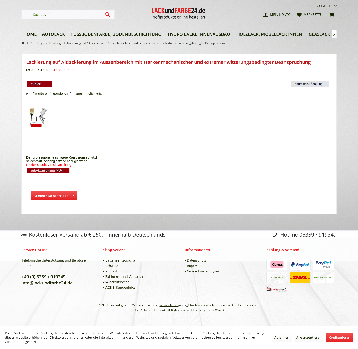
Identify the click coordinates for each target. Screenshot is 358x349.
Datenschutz (196, 260)
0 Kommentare (64, 70)
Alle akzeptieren (308, 337)
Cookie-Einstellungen (203, 271)
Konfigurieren (339, 337)
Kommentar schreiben (54, 195)
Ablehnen (281, 337)
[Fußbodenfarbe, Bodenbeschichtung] (116, 34)
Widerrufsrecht (117, 282)
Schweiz (111, 266)
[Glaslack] (319, 34)
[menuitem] (322, 6)
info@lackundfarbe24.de (47, 283)
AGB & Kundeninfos (120, 287)
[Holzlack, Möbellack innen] (269, 34)
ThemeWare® (215, 310)
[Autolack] (53, 34)
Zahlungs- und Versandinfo (126, 276)
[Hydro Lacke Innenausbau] (199, 34)
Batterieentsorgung (120, 260)
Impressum (195, 266)
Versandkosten (169, 305)
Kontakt (111, 271)
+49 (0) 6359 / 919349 (43, 277)
